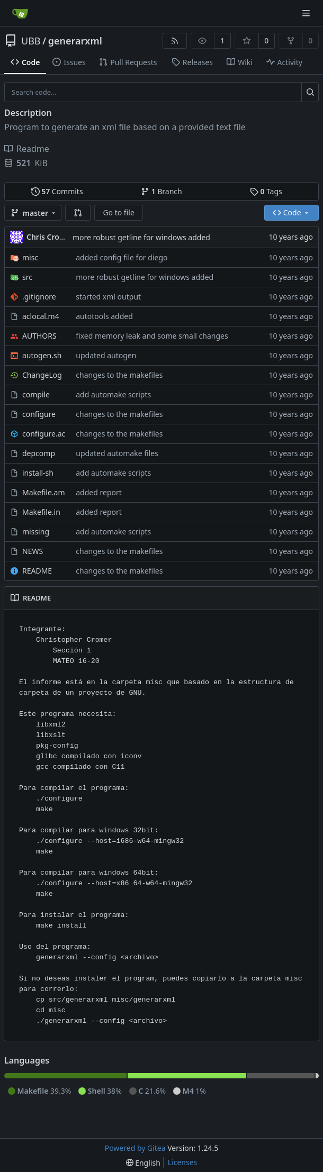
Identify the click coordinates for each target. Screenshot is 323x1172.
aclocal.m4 (40, 316)
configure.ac (43, 434)
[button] (78, 213)
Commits (57, 191)
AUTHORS (39, 336)
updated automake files (117, 453)
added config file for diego (121, 257)
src (27, 277)
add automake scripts (113, 394)
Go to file (118, 212)
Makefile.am (43, 492)
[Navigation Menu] (307, 13)
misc (30, 257)
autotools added (104, 316)
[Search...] (310, 92)
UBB (31, 40)
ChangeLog (42, 375)
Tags (266, 191)
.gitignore (39, 297)
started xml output (108, 297)
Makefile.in (41, 512)
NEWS (32, 551)
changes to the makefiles (119, 375)
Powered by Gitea (135, 1148)
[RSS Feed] (175, 41)
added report (99, 492)
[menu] (143, 1163)
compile (36, 394)
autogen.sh (41, 355)
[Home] (20, 13)
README (37, 571)
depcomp (38, 453)
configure (39, 414)
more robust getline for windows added (141, 237)
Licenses (183, 1162)
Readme (26, 148)
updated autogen (106, 355)
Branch (161, 191)
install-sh (37, 473)
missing (35, 531)
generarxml (75, 40)
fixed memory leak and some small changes (152, 336)
